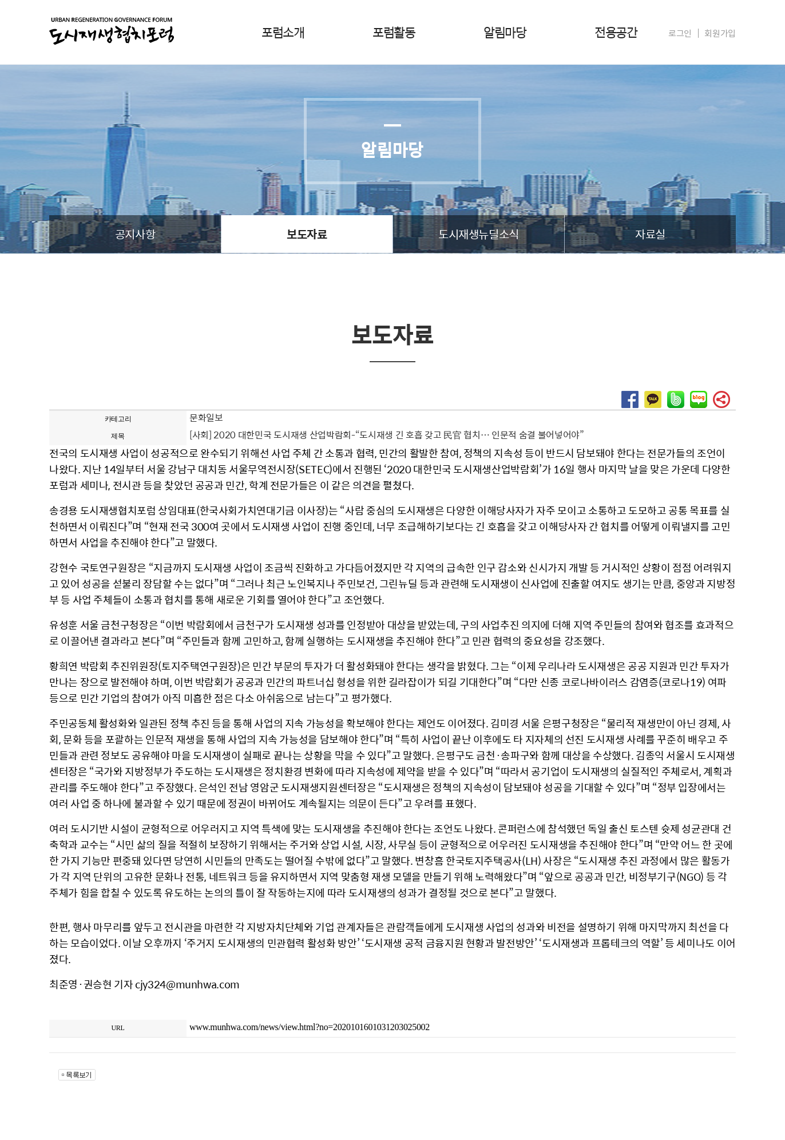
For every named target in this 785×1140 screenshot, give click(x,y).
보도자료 (307, 234)
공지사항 (135, 234)
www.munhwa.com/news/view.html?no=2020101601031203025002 (309, 1027)
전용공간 (615, 32)
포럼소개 (282, 32)
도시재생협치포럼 (111, 31)
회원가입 (720, 33)
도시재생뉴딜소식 (478, 234)
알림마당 (504, 32)
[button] (630, 404)
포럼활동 (393, 32)
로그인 (680, 33)
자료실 (650, 234)
